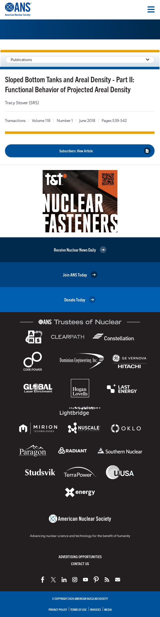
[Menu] (151, 9)
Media (108, 609)
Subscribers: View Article (105, 150)
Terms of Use (78, 609)
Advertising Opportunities (80, 556)
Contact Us (80, 563)
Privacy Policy (58, 609)
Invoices (95, 609)
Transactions (15, 120)
